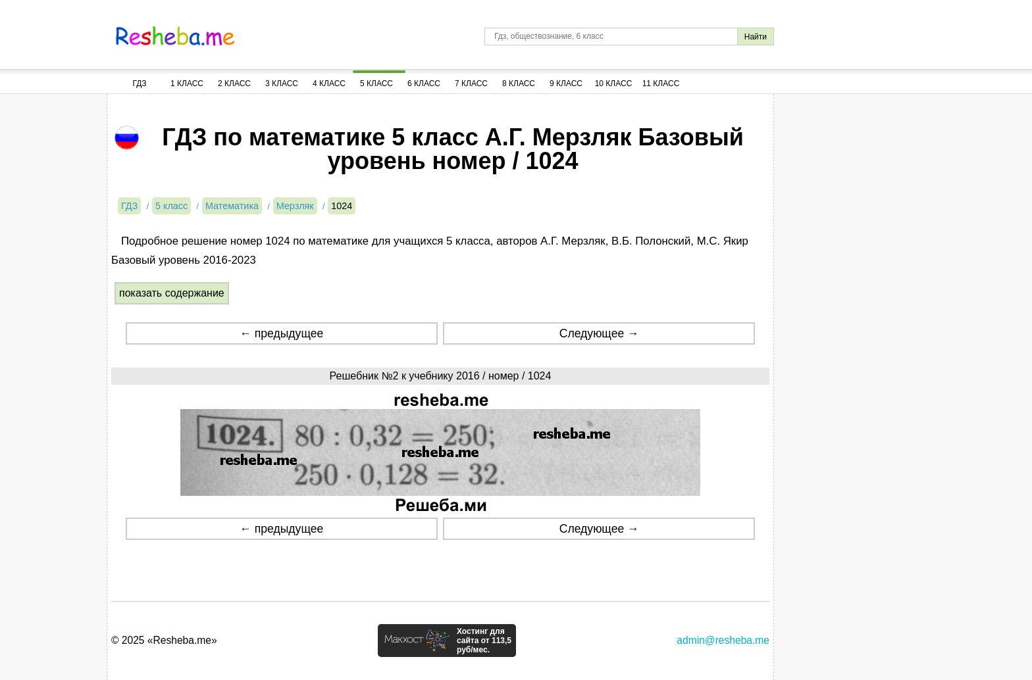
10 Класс (613, 83)
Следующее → (599, 333)
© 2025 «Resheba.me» (164, 640)
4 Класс (329, 83)
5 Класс (376, 83)
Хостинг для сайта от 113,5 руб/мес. (484, 640)
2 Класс (234, 83)
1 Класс (186, 83)
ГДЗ (139, 83)
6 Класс (423, 83)
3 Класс (281, 83)
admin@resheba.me (723, 640)
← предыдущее (281, 333)
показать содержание (171, 293)
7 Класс (471, 83)
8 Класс (518, 83)
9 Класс (566, 83)
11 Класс (661, 83)
